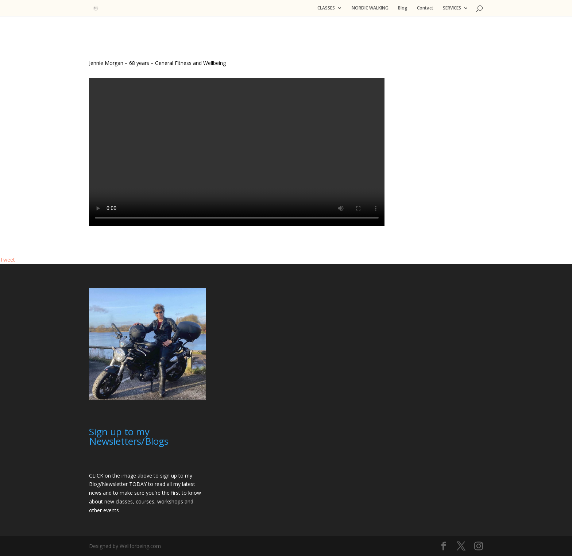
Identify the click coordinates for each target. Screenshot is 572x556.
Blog (402, 8)
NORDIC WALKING (370, 8)
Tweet (7, 259)
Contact (425, 8)
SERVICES (452, 8)
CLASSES (326, 8)
